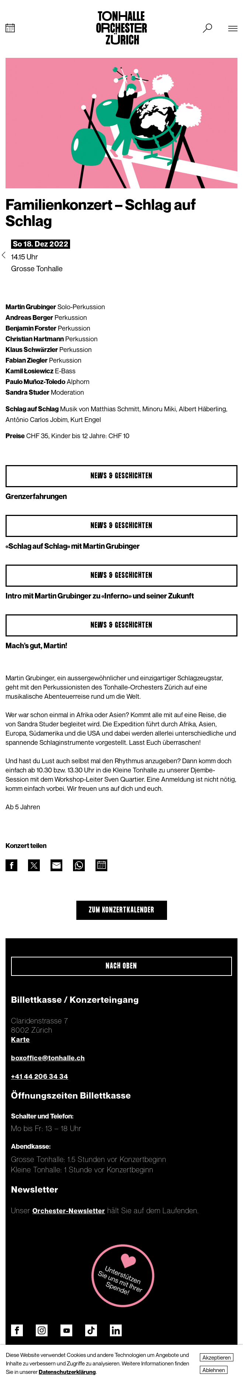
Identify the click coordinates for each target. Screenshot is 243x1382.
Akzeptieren (216, 1357)
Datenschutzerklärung (67, 1371)
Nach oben (121, 966)
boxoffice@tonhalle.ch (48, 1058)
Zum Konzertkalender (122, 910)
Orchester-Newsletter (68, 1211)
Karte (20, 1039)
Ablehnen (213, 1370)
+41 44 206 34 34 (39, 1076)
